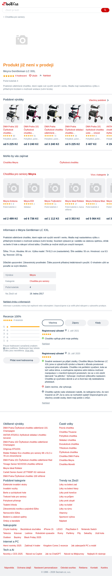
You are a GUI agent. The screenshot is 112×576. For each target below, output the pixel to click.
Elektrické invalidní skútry (15, 484)
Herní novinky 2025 (12, 545)
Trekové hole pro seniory (14, 497)
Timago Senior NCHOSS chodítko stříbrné (23, 464)
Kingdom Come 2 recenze (55, 545)
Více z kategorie (100, 175)
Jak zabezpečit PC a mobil (83, 545)
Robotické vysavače (45, 533)
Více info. (29, 350)
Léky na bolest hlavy (68, 488)
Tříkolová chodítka (68, 448)
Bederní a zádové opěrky (15, 517)
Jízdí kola (99, 533)
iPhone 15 (48, 529)
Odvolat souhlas (68, 568)
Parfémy (70, 533)
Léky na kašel (65, 505)
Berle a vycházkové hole (14, 493)
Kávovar (18, 533)
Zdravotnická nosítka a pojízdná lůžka (21, 509)
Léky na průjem (66, 497)
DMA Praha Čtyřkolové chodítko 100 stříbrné (24, 476)
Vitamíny (63, 513)
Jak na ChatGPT (53, 554)
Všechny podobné (99, 100)
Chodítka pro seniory (15, 17)
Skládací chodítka (67, 440)
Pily (79, 533)
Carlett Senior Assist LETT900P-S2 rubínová (24, 472)
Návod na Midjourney (74, 554)
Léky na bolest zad (68, 484)
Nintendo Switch (89, 529)
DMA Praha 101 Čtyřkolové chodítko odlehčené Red (27, 460)
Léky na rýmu (65, 509)
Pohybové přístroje (12, 501)
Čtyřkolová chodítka (69, 162)
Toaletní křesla (10, 505)
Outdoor (7, 537)
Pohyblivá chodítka (68, 436)
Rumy (60, 533)
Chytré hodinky (10, 529)
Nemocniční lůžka (11, 513)
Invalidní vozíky (10, 488)
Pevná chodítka (66, 428)
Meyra (33, 275)
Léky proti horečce (68, 493)
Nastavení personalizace (45, 568)
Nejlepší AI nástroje (96, 554)
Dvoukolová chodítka (69, 444)
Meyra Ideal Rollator (12, 468)
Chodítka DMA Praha (69, 456)
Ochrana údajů (24, 568)
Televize (7, 533)
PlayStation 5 (72, 529)
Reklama (83, 568)
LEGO (59, 529)
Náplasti (63, 521)
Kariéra (104, 568)
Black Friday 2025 (32, 537)
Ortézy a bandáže (11, 521)
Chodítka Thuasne (67, 432)
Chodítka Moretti (67, 464)
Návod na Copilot (34, 554)
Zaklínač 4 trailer (32, 545)
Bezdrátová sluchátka (31, 529)
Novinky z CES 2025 (13, 554)
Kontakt (94, 568)
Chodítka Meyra (10, 162)
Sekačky (88, 533)
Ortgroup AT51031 (11, 449)
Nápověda (9, 568)
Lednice (28, 533)
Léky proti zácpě (67, 501)
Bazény (17, 537)
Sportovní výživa (67, 517)
